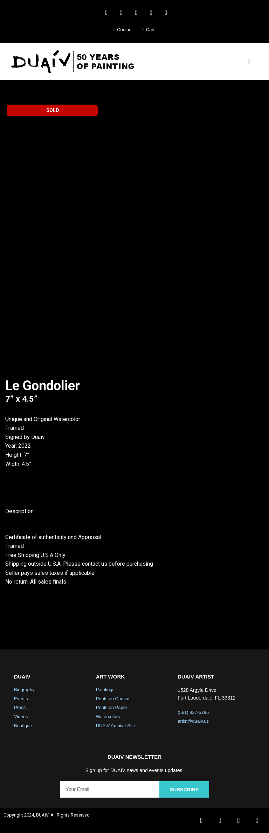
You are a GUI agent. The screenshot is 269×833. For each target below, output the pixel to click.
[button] (249, 61)
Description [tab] (19, 511)
